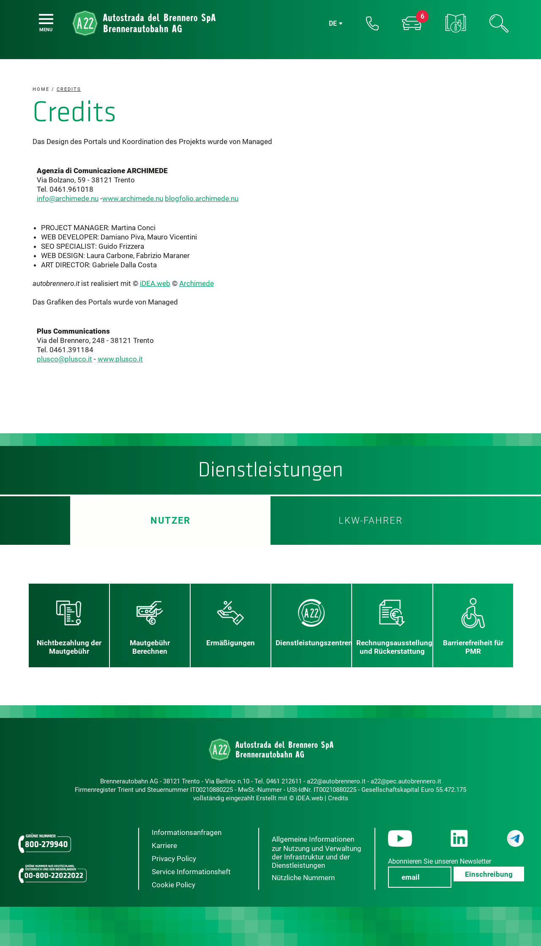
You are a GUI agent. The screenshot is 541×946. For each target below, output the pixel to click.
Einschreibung (489, 874)
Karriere (164, 845)
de (333, 23)
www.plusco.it (120, 359)
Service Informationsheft (191, 871)
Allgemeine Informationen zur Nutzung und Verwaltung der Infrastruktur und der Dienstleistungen (316, 852)
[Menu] (46, 19)
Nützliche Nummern (303, 877)
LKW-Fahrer (370, 520)
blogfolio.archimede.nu (201, 198)
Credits (338, 798)
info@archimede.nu (67, 198)
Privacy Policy (174, 858)
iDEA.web (155, 283)
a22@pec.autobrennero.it (406, 781)
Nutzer (170, 520)
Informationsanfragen (186, 832)
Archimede (196, 283)
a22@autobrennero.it (336, 781)
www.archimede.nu (132, 198)
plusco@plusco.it (64, 359)
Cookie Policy (173, 885)
